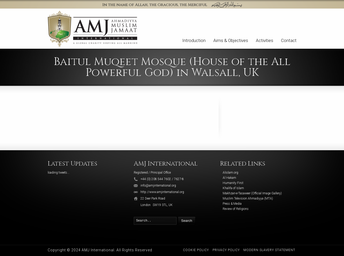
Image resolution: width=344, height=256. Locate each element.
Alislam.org (230, 172)
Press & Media (232, 203)
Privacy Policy (226, 250)
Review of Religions (236, 209)
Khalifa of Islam (233, 188)
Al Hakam (229, 178)
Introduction (194, 40)
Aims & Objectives (230, 40)
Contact (289, 40)
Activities (264, 40)
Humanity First (233, 183)
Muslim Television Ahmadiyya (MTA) (248, 198)
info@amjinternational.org (158, 185)
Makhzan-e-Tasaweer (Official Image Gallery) (252, 193)
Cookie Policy (196, 250)
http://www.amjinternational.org (162, 192)
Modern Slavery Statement (269, 250)
